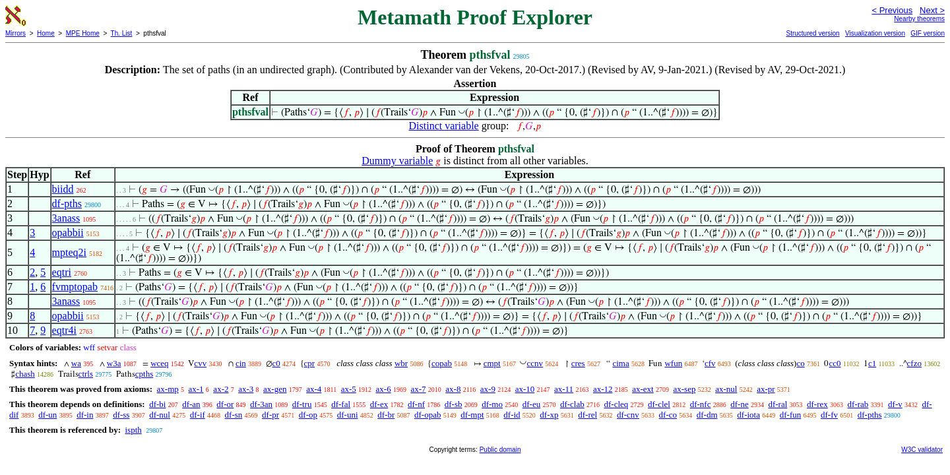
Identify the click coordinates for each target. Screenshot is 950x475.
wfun (673, 363)
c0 (276, 363)
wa (76, 363)
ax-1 (196, 389)
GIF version (927, 33)
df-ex (379, 404)
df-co (668, 415)
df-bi (157, 404)
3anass (66, 218)
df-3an (261, 404)
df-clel (659, 404)
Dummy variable (397, 160)
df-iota (748, 415)
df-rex (817, 404)
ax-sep (684, 389)
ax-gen (274, 389)
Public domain (500, 449)
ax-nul (726, 389)
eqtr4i (64, 330)
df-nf (416, 404)
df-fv (829, 415)
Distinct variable (444, 125)
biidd (63, 189)
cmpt (492, 363)
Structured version (812, 33)
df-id (511, 415)
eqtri (61, 272)
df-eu (531, 404)
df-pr (270, 415)
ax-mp (168, 389)
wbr (401, 363)
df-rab (858, 404)
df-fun (791, 415)
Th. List (122, 33)
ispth (133, 430)
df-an (191, 404)
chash (25, 374)
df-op (308, 415)
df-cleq (616, 404)
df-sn (234, 415)
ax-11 (563, 389)
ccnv (534, 363)
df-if (197, 415)
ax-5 (348, 389)
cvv (200, 363)
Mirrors (15, 33)
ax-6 (383, 389)
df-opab (427, 415)
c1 (872, 363)
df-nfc (700, 404)
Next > (932, 10)
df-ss (121, 415)
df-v (895, 404)
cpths (144, 374)
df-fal (340, 404)
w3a (114, 363)
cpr (309, 363)
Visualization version (875, 33)
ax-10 (525, 389)
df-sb (453, 404)
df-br (386, 415)
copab (441, 363)
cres (578, 363)
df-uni (347, 415)
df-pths (67, 203)
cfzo (914, 363)
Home (46, 33)
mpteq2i (69, 252)
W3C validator (922, 449)
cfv (710, 363)
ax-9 (487, 389)
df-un (47, 415)
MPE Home (83, 33)
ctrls (86, 374)
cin (241, 363)
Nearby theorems (919, 18)
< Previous (891, 10)
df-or (225, 404)
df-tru (302, 404)
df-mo (492, 404)
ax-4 (313, 389)
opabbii (68, 232)
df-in (85, 415)
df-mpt (472, 415)
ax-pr (766, 389)
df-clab (572, 404)
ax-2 (220, 389)
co (800, 363)
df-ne (739, 404)
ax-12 (603, 389)
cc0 (834, 363)
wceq (159, 363)
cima (620, 363)
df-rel (587, 415)
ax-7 (418, 389)
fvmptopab (75, 286)
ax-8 (452, 389)
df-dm (707, 415)
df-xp (549, 415)
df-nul (159, 415)
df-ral (777, 404)
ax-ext (642, 389)
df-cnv (628, 415)
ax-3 (245, 389)
